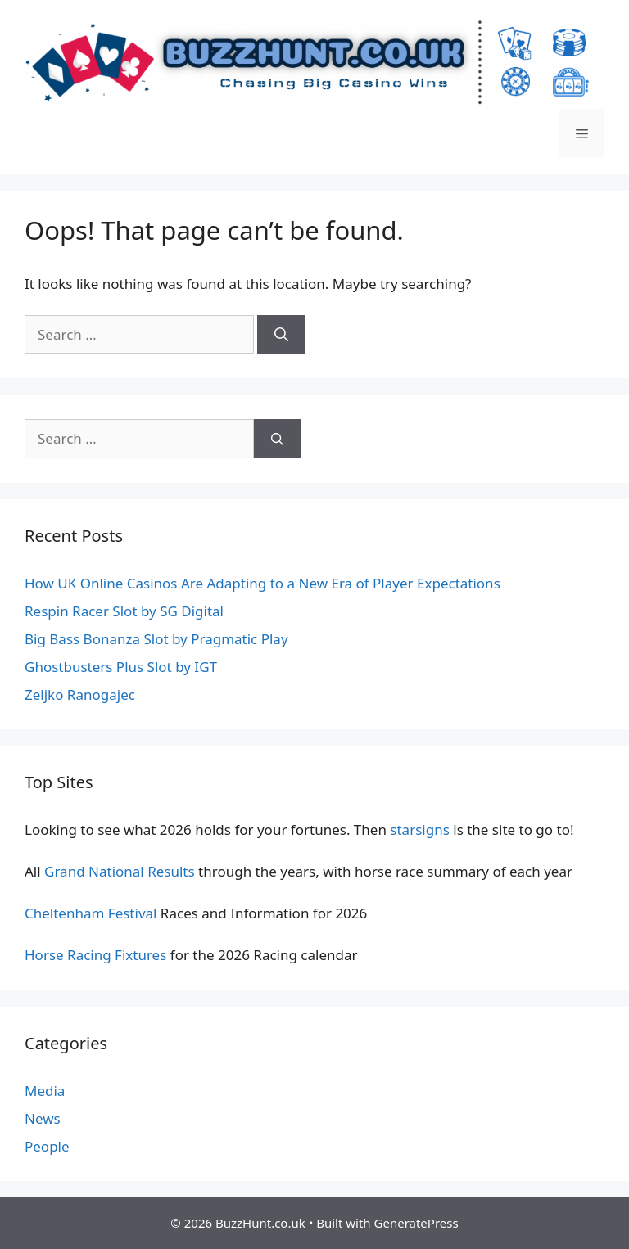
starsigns (419, 829)
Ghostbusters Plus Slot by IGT (121, 666)
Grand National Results (119, 871)
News (43, 1118)
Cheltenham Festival (90, 913)
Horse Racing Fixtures (95, 954)
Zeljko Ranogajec (80, 694)
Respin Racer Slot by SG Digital (124, 611)
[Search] (281, 334)
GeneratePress (416, 1223)
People (47, 1146)
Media (45, 1090)
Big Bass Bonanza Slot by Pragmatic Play (156, 638)
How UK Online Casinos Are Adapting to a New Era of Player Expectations (262, 583)
